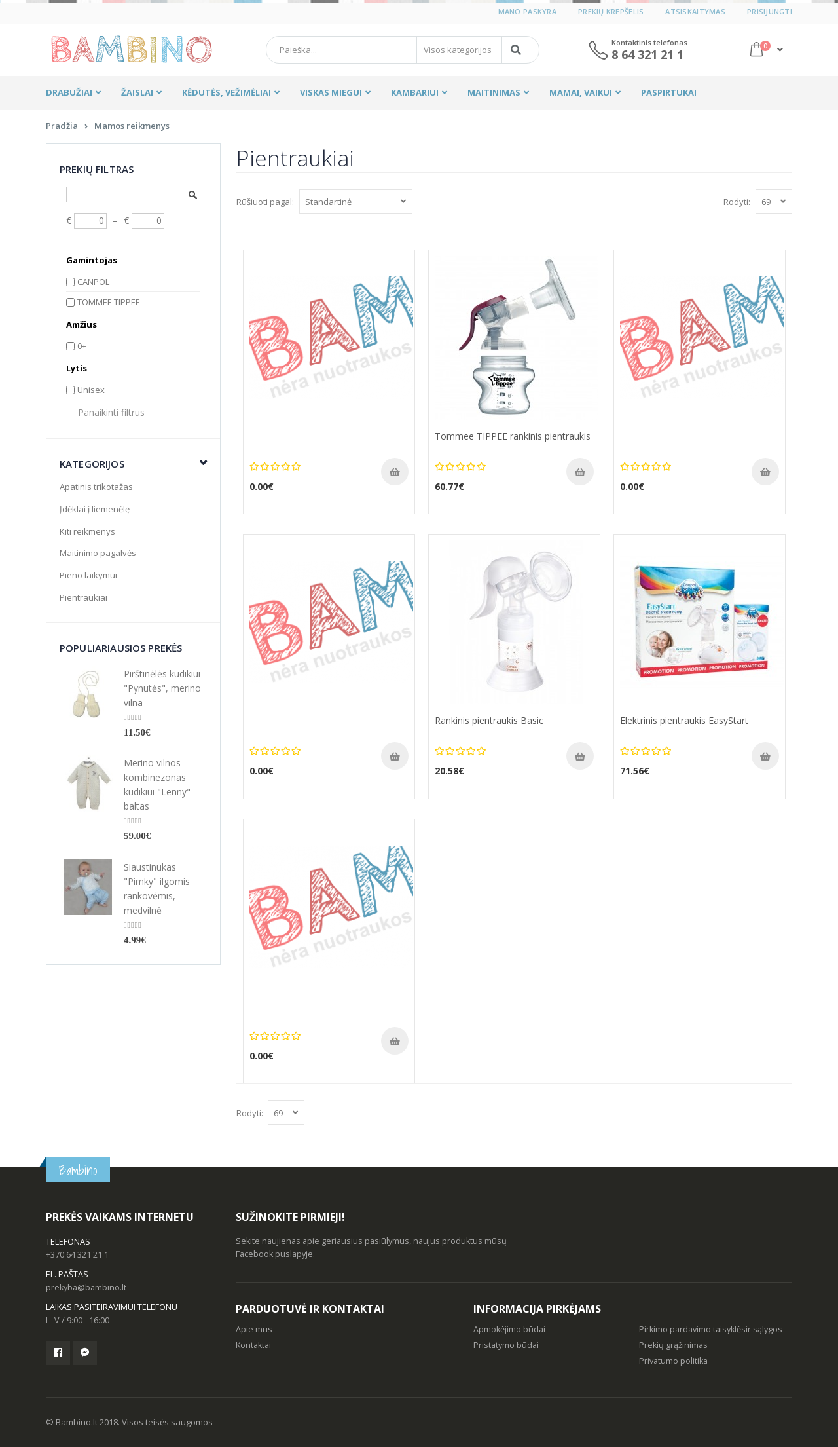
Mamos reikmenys (132, 126)
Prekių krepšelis (611, 11)
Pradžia (62, 126)
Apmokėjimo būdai (509, 1329)
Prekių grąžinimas (673, 1345)
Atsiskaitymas (695, 11)
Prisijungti (769, 11)
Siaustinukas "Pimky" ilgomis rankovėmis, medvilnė (157, 888)
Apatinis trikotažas (96, 487)
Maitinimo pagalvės (98, 553)
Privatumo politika (673, 1360)
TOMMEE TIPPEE (108, 302)
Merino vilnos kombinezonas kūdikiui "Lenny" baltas (157, 784)
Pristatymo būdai (506, 1345)
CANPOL (93, 282)
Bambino (78, 1170)
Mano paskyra (527, 11)
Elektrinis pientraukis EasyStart (684, 720)
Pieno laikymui (88, 575)
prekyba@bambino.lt (86, 1287)
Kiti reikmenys (87, 531)
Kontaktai (253, 1345)
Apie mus (254, 1329)
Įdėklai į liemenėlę (95, 509)
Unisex (91, 390)
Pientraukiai (83, 597)
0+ (81, 346)
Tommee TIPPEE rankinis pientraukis (513, 436)
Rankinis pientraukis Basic (489, 720)
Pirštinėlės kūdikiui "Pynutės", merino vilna (162, 688)
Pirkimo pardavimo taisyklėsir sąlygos (710, 1329)
